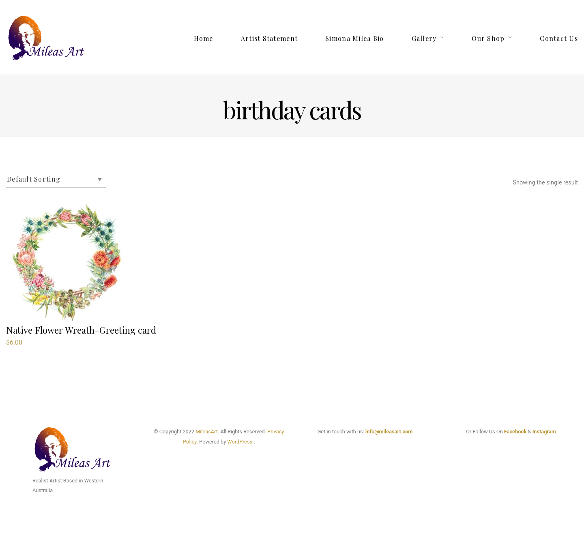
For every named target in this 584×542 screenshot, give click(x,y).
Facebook (515, 431)
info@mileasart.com (388, 431)
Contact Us (559, 38)
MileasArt (206, 431)
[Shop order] (56, 179)
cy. (195, 442)
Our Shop (488, 38)
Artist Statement (269, 38)
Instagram (544, 431)
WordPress (239, 442)
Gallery (424, 38)
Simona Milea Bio (354, 38)
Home (203, 38)
